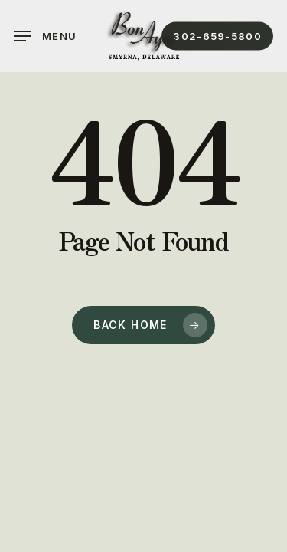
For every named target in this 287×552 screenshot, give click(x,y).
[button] (45, 36)
